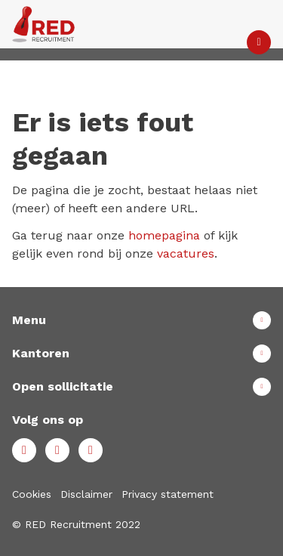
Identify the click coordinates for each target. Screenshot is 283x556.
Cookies (31, 494)
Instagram (90, 450)
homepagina (164, 235)
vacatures (185, 253)
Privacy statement (168, 494)
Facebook (24, 450)
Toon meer (141, 320)
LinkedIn (57, 450)
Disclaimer (86, 494)
